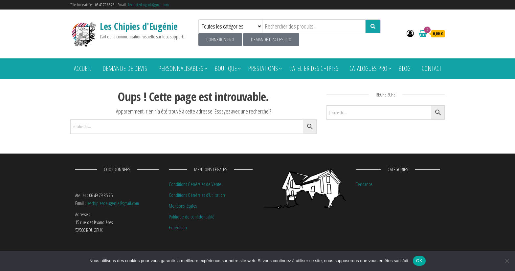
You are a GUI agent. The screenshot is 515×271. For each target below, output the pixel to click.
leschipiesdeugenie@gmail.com (148, 5)
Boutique (225, 68)
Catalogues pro (368, 68)
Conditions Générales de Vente (195, 184)
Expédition (178, 227)
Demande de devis (124, 68)
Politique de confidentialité (191, 216)
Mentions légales (183, 205)
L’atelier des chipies (313, 68)
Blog (404, 68)
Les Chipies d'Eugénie (139, 26)
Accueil (82, 68)
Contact (431, 68)
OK (419, 260)
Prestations (263, 68)
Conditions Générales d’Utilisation (197, 195)
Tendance (364, 184)
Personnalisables (180, 68)
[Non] (507, 261)
